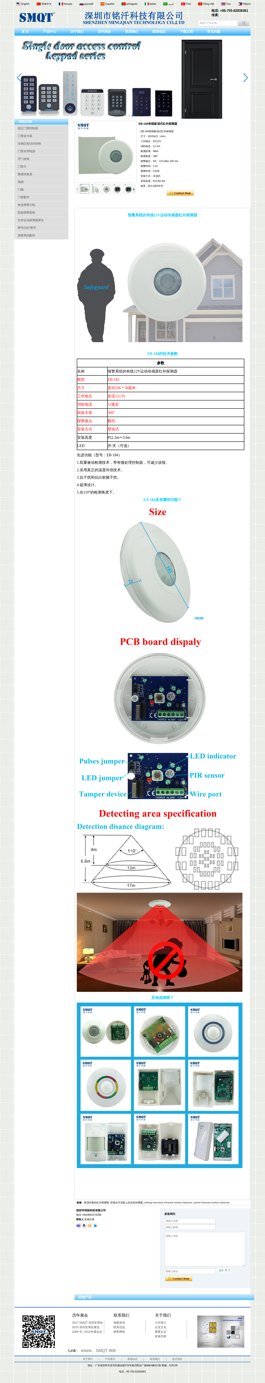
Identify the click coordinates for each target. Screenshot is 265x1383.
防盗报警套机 (26, 212)
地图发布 (119, 1322)
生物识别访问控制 (29, 143)
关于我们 (77, 31)
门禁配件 (23, 197)
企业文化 (160, 1327)
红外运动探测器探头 (31, 220)
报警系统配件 (26, 235)
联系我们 (131, 31)
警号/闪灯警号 (27, 227)
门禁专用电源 (26, 151)
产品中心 (49, 31)
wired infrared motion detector (212, 1202)
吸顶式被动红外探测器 (96, 1202)
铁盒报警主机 (26, 204)
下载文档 (186, 31)
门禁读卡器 (25, 136)
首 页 (25, 31)
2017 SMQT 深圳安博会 (87, 1322)
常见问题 (213, 31)
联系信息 (119, 1327)
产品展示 (110, 1359)
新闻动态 (159, 31)
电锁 (21, 181)
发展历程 (160, 1336)
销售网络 (119, 1331)
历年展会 (104, 31)
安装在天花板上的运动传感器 (126, 1202)
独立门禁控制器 (28, 128)
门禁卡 (22, 166)
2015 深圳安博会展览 (86, 1327)
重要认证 (160, 1331)
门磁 (21, 189)
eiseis (86, 1350)
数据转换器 (25, 174)
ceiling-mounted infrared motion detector (168, 1202)
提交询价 (177, 1359)
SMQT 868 (106, 1350)
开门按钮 (23, 159)
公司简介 (160, 1322)
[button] (122, 116)
